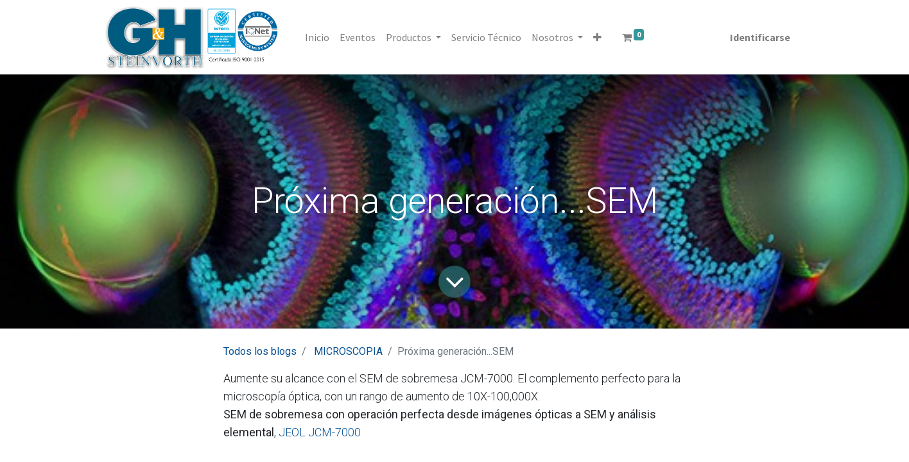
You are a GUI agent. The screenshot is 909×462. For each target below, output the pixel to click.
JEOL (291, 432)
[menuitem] (317, 37)
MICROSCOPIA (348, 351)
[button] (597, 37)
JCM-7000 (333, 432)
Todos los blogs (260, 351)
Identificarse (760, 37)
